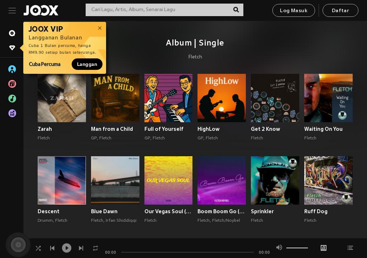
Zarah (45, 129)
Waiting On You (323, 129)
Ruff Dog (316, 211)
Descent (48, 211)
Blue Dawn (104, 211)
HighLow (208, 129)
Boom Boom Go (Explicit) (221, 211)
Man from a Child (112, 129)
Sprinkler (262, 211)
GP (94, 138)
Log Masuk (294, 11)
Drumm (45, 220)
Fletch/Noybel (226, 220)
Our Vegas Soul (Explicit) (168, 211)
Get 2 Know (265, 129)
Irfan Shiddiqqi (121, 220)
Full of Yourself (164, 129)
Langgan (87, 64)
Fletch (195, 57)
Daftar (340, 11)
